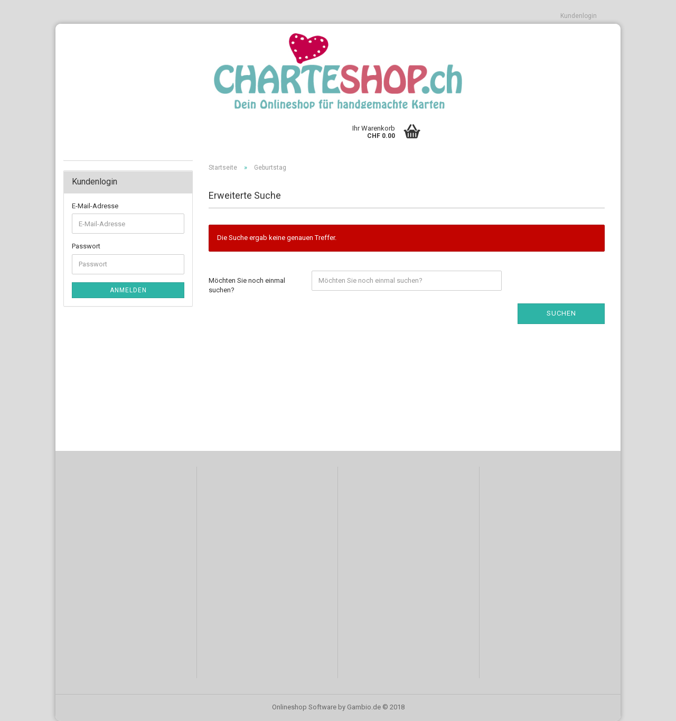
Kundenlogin (578, 16)
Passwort (86, 246)
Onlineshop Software (304, 707)
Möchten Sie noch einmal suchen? (247, 285)
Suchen (561, 313)
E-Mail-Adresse (95, 206)
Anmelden (128, 290)
